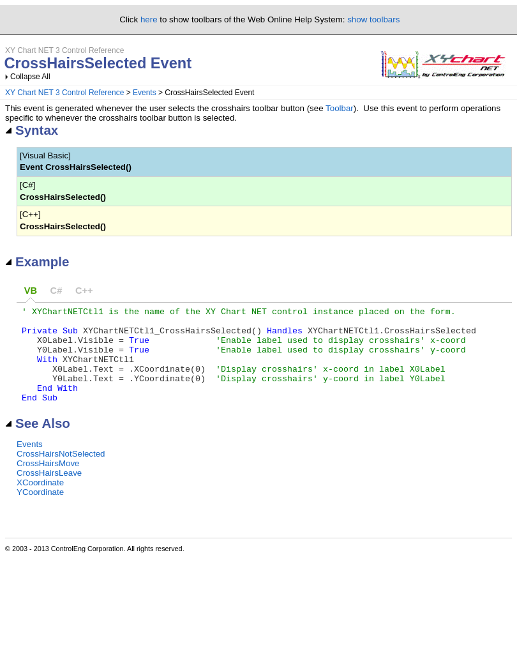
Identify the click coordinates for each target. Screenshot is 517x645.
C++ (84, 290)
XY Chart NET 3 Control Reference (64, 92)
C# (56, 290)
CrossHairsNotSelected (61, 473)
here (149, 19)
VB (30, 290)
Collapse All (30, 76)
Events (144, 92)
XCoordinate (40, 501)
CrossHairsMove (48, 482)
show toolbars (373, 19)
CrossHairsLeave (49, 492)
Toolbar (340, 108)
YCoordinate (40, 511)
